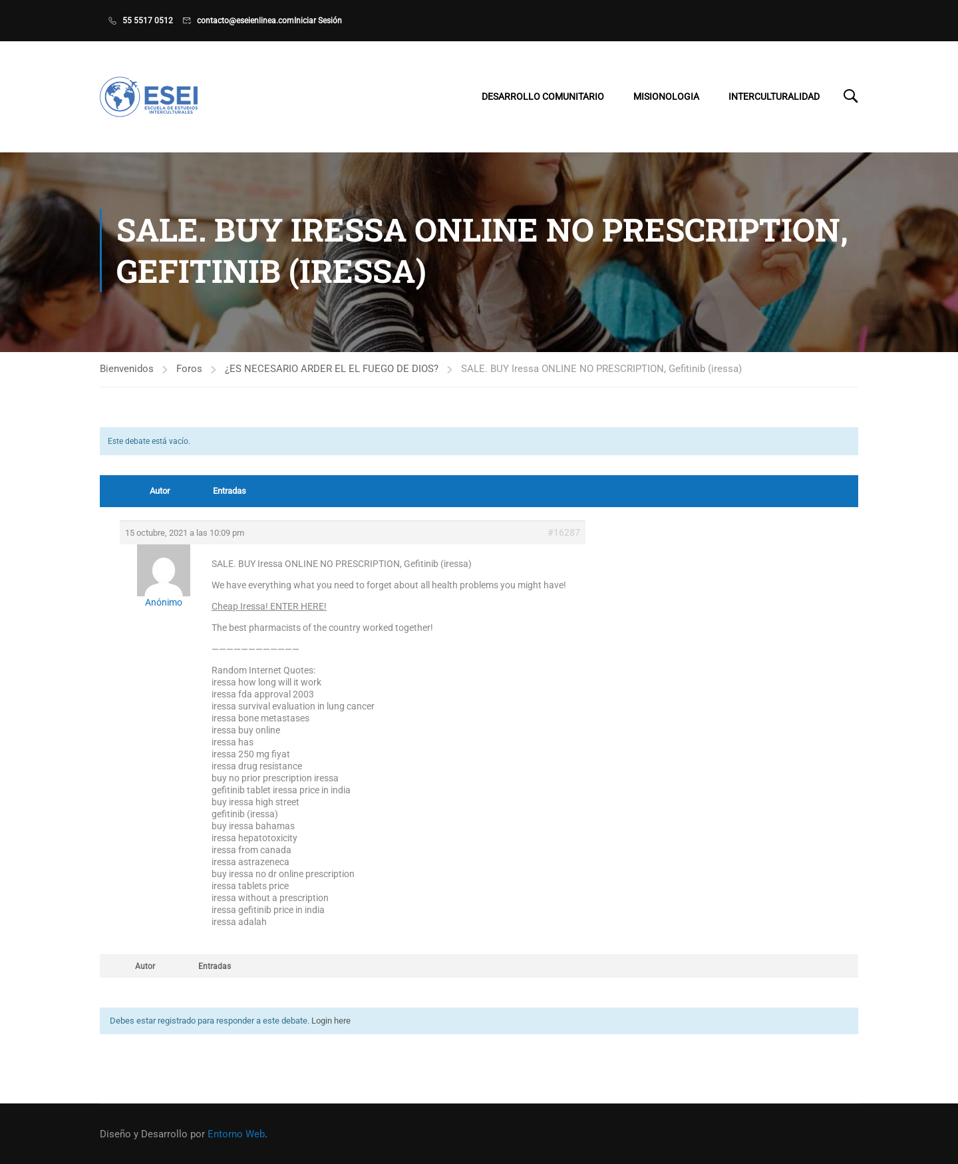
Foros (189, 374)
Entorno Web (236, 1134)
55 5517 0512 (147, 20)
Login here (331, 1027)
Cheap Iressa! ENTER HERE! (269, 612)
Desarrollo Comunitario (543, 98)
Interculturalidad (774, 98)
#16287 (564, 538)
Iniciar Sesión (318, 20)
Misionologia (666, 98)
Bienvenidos (127, 374)
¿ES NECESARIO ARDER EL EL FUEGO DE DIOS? (331, 374)
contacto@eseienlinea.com (245, 20)
